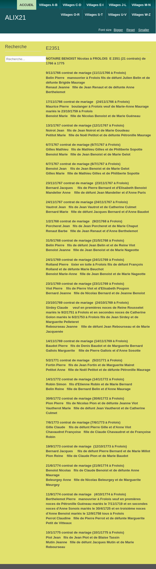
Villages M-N (141, 5)
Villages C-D (72, 5)
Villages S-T (94, 14)
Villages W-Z (141, 14)
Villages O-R (70, 14)
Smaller (143, 30)
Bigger (118, 30)
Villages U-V (117, 14)
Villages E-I (95, 5)
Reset (131, 30)
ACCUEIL (26, 5)
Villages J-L (118, 5)
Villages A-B (48, 5)
